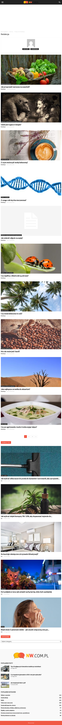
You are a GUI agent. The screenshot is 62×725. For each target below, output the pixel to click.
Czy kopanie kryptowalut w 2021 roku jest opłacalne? (26, 674)
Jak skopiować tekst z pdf (18, 683)
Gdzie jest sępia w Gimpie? (11, 125)
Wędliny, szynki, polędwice (7, 272)
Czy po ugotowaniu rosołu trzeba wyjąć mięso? (19, 427)
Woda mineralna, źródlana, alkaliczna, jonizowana (13, 708)
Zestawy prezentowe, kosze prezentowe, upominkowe (15, 713)
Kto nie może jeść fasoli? (10, 351)
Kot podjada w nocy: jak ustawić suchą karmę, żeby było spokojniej (26, 592)
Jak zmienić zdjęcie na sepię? (12, 238)
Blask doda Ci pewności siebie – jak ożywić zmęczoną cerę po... (25, 630)
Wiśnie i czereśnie (5, 197)
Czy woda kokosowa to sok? (11, 314)
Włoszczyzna (4, 424)
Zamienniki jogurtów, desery (8, 705)
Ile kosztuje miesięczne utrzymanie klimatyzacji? (19, 554)
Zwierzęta (3, 589)
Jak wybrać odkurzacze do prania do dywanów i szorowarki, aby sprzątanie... (30, 478)
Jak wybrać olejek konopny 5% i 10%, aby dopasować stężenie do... (26, 516)
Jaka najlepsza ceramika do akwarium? (15, 389)
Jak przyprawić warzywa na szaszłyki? (15, 87)
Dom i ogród (4, 475)
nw (1, 480)
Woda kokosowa (4, 159)
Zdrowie (3, 513)
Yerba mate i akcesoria (7, 703)
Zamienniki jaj (4, 697)
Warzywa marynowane (6, 84)
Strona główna (4, 31)
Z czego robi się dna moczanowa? (13, 200)
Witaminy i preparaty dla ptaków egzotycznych (11, 121)
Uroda (2, 626)
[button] (59, 2)
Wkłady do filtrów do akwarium (8, 386)
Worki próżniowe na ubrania (8, 715)
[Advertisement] (31, 17)
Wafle (2, 700)
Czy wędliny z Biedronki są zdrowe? (14, 276)
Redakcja (3, 89)
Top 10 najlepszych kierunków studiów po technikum (26, 666)
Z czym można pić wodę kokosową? (14, 162)
